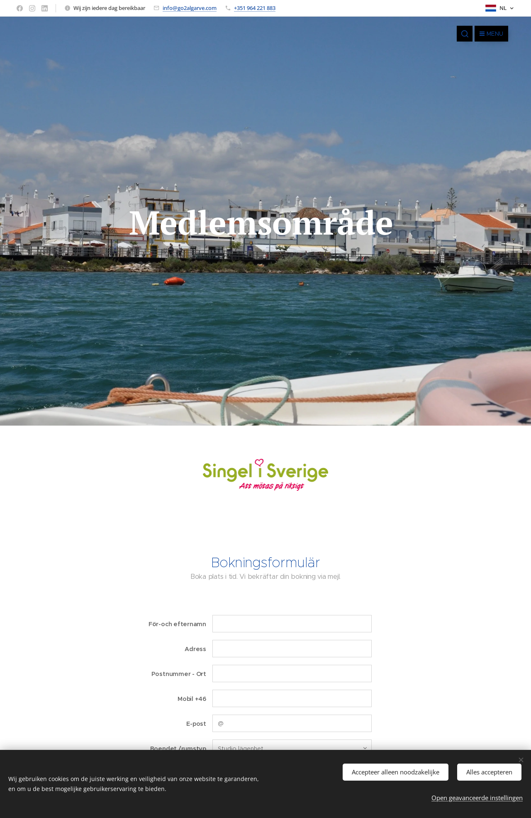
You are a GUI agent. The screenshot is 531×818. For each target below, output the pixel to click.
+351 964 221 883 (254, 8)
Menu (491, 33)
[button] (465, 34)
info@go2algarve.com (190, 8)
